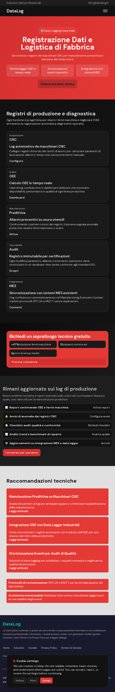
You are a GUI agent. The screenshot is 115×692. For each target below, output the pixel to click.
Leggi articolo (18, 517)
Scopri (13, 277)
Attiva (13, 234)
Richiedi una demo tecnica (57, 84)
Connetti (15, 307)
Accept (46, 680)
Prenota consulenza (24, 368)
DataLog (14, 11)
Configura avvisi (100, 416)
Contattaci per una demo (21, 452)
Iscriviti (105, 443)
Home (6, 647)
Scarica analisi (101, 434)
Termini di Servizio (71, 647)
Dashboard (17, 203)
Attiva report (101, 407)
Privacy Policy (49, 647)
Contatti (32, 647)
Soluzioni (19, 647)
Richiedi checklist (99, 425)
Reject (33, 680)
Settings (20, 680)
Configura (16, 161)
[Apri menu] (105, 11)
